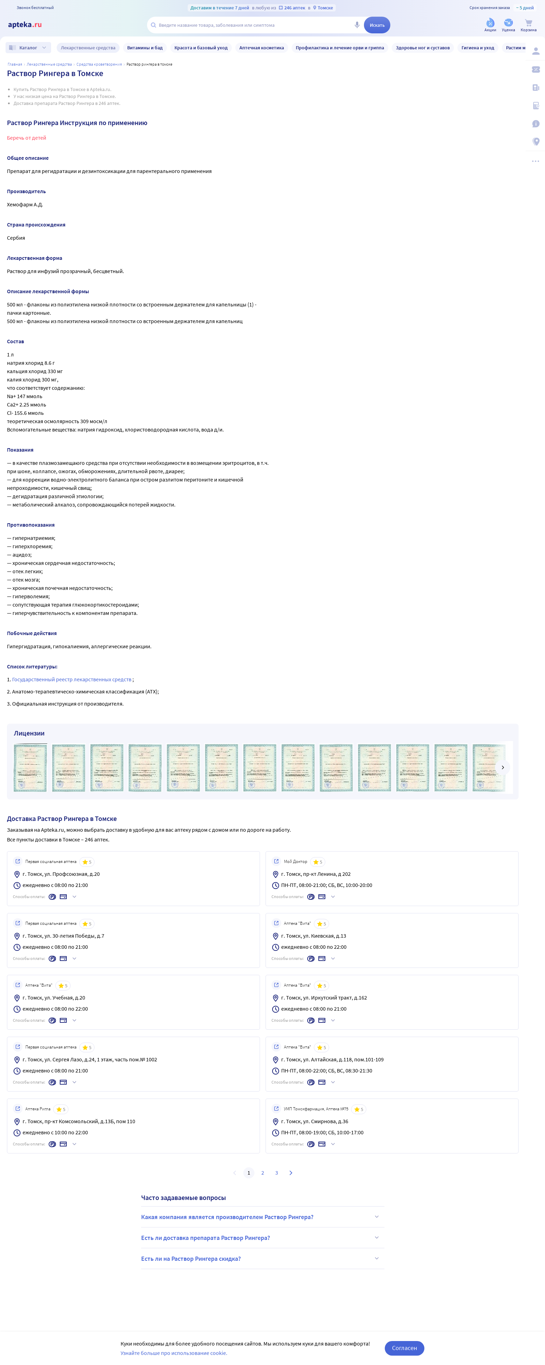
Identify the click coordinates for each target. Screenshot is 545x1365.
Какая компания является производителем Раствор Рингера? (261, 1216)
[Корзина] (529, 25)
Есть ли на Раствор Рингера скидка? (261, 1258)
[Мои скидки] (535, 69)
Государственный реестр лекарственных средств (72, 679)
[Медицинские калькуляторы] (535, 106)
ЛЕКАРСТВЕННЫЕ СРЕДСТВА (49, 64)
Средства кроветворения (99, 64)
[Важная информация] (535, 124)
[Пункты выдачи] (535, 142)
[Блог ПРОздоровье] (535, 88)
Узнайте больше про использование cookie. (174, 1352)
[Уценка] (508, 25)
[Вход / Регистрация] (535, 51)
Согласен (404, 1348)
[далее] (502, 767)
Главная (15, 64)
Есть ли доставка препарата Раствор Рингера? (261, 1237)
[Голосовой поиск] (357, 25)
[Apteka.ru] (30, 25)
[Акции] (490, 25)
